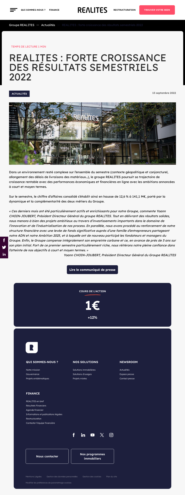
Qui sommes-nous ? (33, 9)
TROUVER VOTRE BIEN (157, 9)
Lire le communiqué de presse (92, 270)
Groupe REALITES (21, 25)
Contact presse (127, 378)
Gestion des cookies (92, 476)
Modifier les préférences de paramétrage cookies (48, 482)
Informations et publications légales (44, 414)
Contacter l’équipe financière (40, 423)
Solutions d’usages (82, 374)
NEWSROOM (129, 362)
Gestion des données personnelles (62, 476)
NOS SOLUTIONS (85, 362)
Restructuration (124, 9)
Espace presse (127, 374)
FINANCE (54, 9)
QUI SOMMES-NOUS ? (42, 362)
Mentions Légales (34, 476)
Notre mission (33, 369)
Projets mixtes (80, 378)
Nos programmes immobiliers (92, 456)
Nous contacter (47, 456)
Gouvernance (32, 374)
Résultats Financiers (36, 405)
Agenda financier (34, 410)
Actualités (48, 25)
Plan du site (111, 476)
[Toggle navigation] (13, 10)
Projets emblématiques (37, 378)
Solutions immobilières (84, 369)
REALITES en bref (35, 401)
